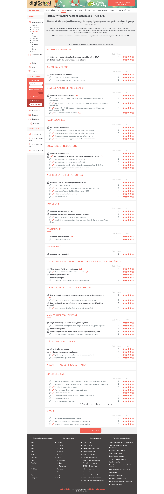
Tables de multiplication (91, 448)
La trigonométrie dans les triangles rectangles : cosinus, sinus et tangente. (77, 295)
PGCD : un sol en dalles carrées (65, 194)
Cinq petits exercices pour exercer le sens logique (72, 424)
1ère (32, 460)
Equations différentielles (117, 478)
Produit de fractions (90, 463)
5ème (32, 445)
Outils (32, 63)
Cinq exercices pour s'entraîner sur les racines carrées (73, 136)
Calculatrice (87, 442)
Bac (89, 10)
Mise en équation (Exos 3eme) (119, 470)
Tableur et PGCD (60, 197)
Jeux (32, 67)
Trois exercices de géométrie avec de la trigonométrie (73, 308)
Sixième (34, 25)
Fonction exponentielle (117, 450)
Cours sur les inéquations (59, 153)
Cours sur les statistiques (59, 237)
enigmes (60, 475)
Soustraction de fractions (91, 460)
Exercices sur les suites (117, 456)
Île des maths (35, 134)
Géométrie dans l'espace (117, 459)
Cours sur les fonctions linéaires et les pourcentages (69, 214)
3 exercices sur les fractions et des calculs (69, 80)
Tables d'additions (89, 451)
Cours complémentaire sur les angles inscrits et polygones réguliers (75, 331)
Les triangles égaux (57, 278)
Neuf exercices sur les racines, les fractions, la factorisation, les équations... (81, 384)
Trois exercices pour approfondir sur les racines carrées (74, 139)
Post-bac (35, 45)
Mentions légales (64, 489)
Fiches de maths (36, 22)
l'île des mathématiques (97, 489)
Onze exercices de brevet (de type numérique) (70, 390)
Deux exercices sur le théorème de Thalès (69, 272)
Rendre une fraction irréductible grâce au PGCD (71, 191)
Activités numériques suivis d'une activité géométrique (74, 396)
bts (32, 472)
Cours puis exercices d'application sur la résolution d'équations (76, 156)
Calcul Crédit (87, 445)
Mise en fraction (88, 469)
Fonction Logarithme (116, 475)
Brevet (69, 10)
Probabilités (113, 473)
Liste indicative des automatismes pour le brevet (68, 60)
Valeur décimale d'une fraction (93, 481)
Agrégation (112, 10)
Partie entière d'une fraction (92, 478)
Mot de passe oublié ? (35, 96)
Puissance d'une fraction (91, 475)
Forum (121, 10)
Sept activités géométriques (64, 358)
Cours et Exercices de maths (42, 438)
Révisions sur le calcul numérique (66, 77)
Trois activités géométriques (64, 401)
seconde (34, 457)
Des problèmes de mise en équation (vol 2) (69, 162)
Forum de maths (36, 55)
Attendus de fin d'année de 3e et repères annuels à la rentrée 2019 (74, 57)
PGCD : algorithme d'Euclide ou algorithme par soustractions (76, 188)
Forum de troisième (90, 431)
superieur (60, 469)
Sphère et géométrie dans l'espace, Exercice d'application (74, 355)
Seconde (34, 36)
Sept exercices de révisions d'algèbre (67, 418)
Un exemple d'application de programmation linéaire (70, 168)
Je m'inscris (36, 104)
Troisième (35, 31)
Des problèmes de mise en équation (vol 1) (69, 159)
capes (33, 475)
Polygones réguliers (57, 328)
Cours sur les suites (116, 453)
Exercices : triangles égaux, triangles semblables (71, 280)
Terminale (35, 40)
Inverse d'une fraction (90, 472)
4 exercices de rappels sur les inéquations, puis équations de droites (78, 165)
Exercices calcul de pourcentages (120, 481)
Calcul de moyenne (89, 454)
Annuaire (33, 59)
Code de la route (36, 150)
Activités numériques (62, 393)
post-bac (34, 469)
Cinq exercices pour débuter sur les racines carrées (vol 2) (75, 133)
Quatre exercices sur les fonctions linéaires (70, 217)
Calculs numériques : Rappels (61, 74)
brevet (33, 454)
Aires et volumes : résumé (59, 349)
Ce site (33, 71)
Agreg (34, 51)
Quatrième (35, 29)
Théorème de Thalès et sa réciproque (64, 269)
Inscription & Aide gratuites (121, 3)
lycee (59, 457)
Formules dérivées (115, 484)
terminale (34, 463)
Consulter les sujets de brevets (95, 404)
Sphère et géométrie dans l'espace (65, 352)
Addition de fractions (90, 457)
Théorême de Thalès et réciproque (121, 442)
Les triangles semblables (59, 275)
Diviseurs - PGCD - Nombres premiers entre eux (68, 182)
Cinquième (35, 27)
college (59, 442)
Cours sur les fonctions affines (61, 211)
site (58, 472)
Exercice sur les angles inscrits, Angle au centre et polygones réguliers (79, 326)
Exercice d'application (62, 239)
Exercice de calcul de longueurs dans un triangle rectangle (75, 300)
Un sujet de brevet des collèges (65, 387)
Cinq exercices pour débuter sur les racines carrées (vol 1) (75, 130)
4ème (32, 448)
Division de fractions (90, 466)
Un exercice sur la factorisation (65, 113)
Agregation (34, 478)
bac (32, 466)
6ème (32, 442)
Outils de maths (95, 438)
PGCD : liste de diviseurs (63, 185)
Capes (104, 10)
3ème (32, 451)
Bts (99, 10)
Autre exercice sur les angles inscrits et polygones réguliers (76, 334)
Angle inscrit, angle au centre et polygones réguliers (69, 323)
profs (59, 478)
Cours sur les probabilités (59, 254)
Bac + (94, 10)
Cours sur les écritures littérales (62, 95)
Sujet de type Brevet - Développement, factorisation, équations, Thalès (80, 381)
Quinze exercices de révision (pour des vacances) (72, 421)
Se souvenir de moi (36, 90)
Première (35, 38)
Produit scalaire (114, 462)
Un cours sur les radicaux (59, 127)
